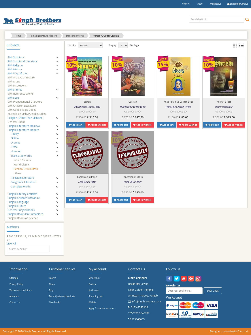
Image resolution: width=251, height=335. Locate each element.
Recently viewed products (62, 296)
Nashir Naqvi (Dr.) (224, 106)
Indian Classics (22, 160)
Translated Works (75, 35)
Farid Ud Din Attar (87, 181)
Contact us (15, 302)
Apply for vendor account (101, 308)
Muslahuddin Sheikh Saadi (87, 106)
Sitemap (14, 277)
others (17, 173)
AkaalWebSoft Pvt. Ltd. (236, 331)
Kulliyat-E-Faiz (224, 101)
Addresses (94, 290)
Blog (51, 290)
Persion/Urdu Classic (26, 169)
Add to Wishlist (97, 124)
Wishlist (93, 302)
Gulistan (133, 101)
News (52, 284)
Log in (200, 3)
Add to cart (75, 124)
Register (186, 3)
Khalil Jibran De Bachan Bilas (178, 101)
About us (14, 296)
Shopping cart (96, 296)
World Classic (22, 164)
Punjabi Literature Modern (43, 35)
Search (52, 277)
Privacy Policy (16, 284)
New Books (54, 302)
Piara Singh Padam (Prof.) (178, 106)
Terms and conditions (21, 290)
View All (11, 243)
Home (18, 35)
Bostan (87, 101)
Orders (92, 284)
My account (94, 277)
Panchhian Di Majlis (87, 176)
